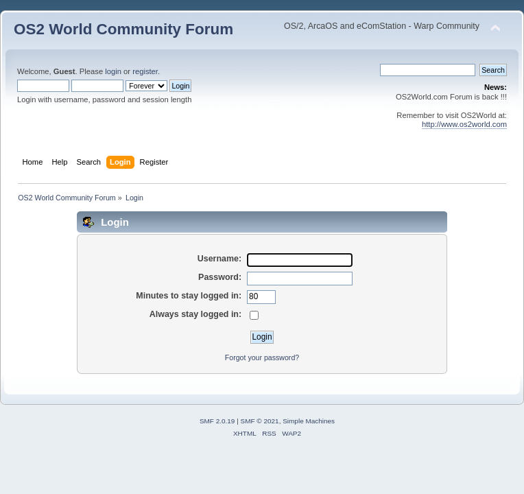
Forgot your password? (262, 357)
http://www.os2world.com (464, 124)
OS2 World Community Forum (123, 29)
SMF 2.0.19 (217, 421)
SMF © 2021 (260, 421)
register (145, 71)
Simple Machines (309, 421)
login (113, 71)
